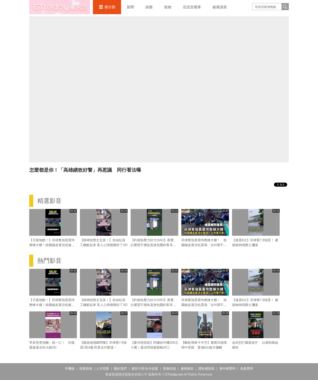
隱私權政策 (206, 368)
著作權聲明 (227, 368)
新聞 (130, 7)
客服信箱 (169, 368)
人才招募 (102, 368)
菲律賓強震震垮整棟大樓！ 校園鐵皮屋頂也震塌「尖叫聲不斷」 (204, 245)
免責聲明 (246, 368)
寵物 (167, 7)
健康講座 (219, 7)
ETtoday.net (174, 374)
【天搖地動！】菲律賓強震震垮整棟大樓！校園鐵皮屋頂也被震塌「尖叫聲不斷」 (52, 245)
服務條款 (187, 368)
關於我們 (120, 368)
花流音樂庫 (192, 7)
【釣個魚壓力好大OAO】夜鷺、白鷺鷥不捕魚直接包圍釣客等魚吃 (154, 245)
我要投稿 (85, 368)
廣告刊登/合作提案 (144, 368)
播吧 (59, 7)
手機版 (70, 368)
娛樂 (149, 7)
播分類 (109, 7)
